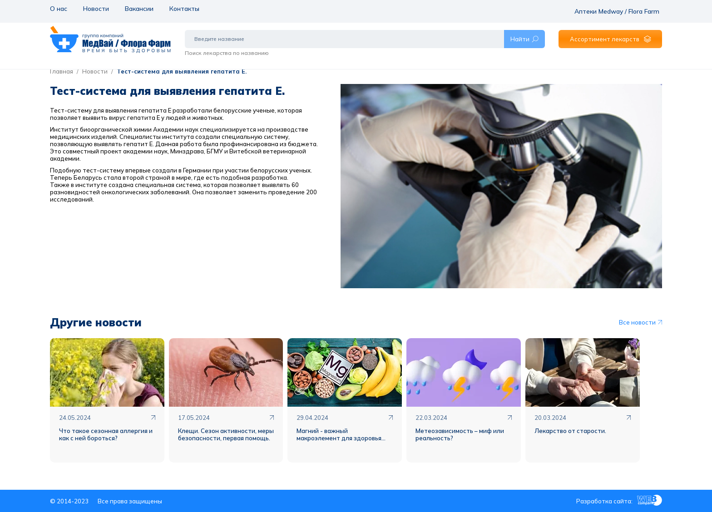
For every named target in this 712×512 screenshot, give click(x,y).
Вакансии (138, 8)
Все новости (640, 322)
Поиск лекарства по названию (227, 46)
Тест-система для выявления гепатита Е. (182, 71)
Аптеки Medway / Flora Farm (621, 8)
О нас (58, 8)
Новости (95, 8)
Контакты (183, 8)
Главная (61, 71)
